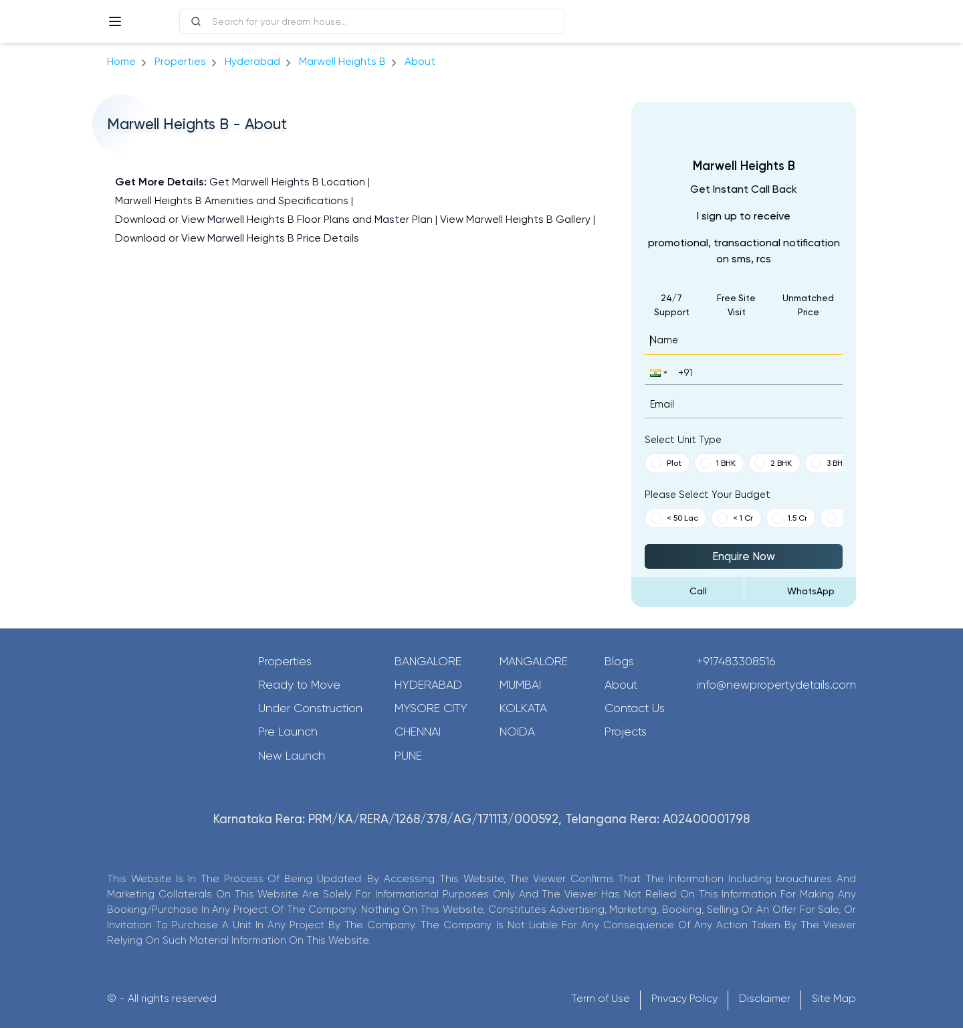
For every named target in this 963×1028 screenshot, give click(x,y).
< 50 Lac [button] (674, 518)
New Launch (291, 755)
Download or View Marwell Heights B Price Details (237, 238)
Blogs (619, 661)
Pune (408, 755)
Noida (517, 731)
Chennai (418, 731)
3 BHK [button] (829, 463)
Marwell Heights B (342, 61)
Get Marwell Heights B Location (287, 181)
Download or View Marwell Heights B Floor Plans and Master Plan (274, 219)
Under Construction (310, 708)
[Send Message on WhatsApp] (800, 591)
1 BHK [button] (718, 463)
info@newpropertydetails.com (776, 684)
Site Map (834, 998)
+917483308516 (736, 661)
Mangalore (534, 661)
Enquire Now (743, 556)
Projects (626, 731)
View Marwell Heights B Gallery (515, 219)
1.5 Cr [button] (789, 518)
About (621, 684)
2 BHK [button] (773, 463)
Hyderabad (428, 684)
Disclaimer (764, 998)
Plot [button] (666, 463)
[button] (657, 372)
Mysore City (431, 708)
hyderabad (252, 61)
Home (121, 61)
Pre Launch (288, 731)
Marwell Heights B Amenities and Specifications (231, 200)
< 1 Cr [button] (735, 518)
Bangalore (428, 661)
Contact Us (635, 708)
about (420, 61)
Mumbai (520, 684)
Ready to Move (299, 684)
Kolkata (523, 708)
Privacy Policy (684, 998)
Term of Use (600, 998)
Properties (180, 61)
